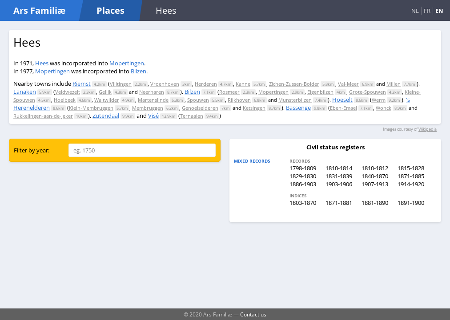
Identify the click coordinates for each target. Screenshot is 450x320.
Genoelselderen (200, 107)
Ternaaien (191, 115)
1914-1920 (411, 184)
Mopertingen (126, 63)
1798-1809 (302, 168)
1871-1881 (338, 203)
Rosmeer (229, 91)
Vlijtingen (121, 83)
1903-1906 (338, 184)
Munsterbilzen (295, 99)
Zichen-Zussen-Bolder (294, 83)
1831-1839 (338, 176)
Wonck (383, 107)
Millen (393, 83)
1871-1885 (411, 176)
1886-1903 (302, 184)
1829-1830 (302, 176)
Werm (379, 99)
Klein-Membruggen (91, 107)
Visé (153, 116)
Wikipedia (427, 129)
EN (439, 11)
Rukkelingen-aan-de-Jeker (43, 115)
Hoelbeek (65, 99)
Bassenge (298, 108)
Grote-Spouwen (367, 91)
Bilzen (138, 71)
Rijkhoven (239, 99)
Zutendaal (105, 116)
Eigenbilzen (320, 91)
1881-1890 (375, 203)
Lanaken (24, 92)
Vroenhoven (164, 83)
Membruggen (147, 107)
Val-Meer (348, 83)
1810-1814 (338, 168)
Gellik (105, 91)
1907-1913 (375, 184)
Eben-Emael (343, 107)
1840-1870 (375, 176)
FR (427, 11)
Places (110, 10)
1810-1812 (375, 168)
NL (415, 11)
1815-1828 (411, 168)
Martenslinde (153, 99)
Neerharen (151, 91)
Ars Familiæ (39, 10)
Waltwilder (106, 99)
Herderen (206, 83)
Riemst (81, 84)
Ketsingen (254, 107)
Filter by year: (31, 150)
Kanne (243, 83)
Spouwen (198, 99)
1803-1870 (302, 203)
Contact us (253, 314)
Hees (41, 63)
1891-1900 (411, 203)
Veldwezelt (67, 91)
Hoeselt (342, 100)
